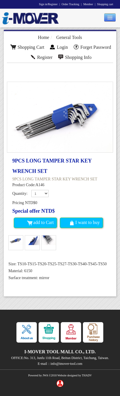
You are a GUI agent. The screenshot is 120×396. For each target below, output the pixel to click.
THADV (87, 375)
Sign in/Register (48, 4)
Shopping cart (105, 4)
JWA (45, 375)
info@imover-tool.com (66, 364)
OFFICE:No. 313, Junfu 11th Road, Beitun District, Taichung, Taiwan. (60, 358)
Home (43, 37)
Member (88, 4)
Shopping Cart (27, 47)
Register (41, 57)
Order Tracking (70, 4)
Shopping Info (75, 57)
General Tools (69, 37)
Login (58, 47)
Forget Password (92, 47)
